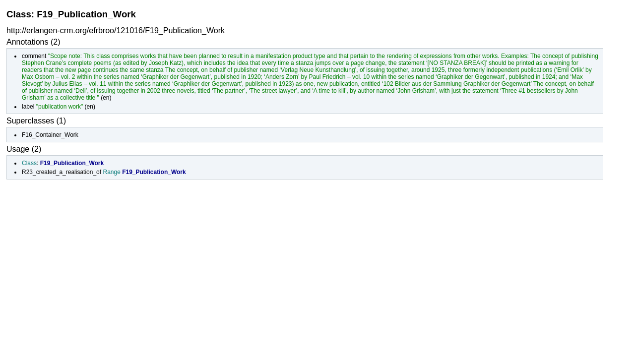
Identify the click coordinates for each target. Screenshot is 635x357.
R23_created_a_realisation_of (61, 172)
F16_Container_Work (50, 134)
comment (34, 56)
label (28, 106)
